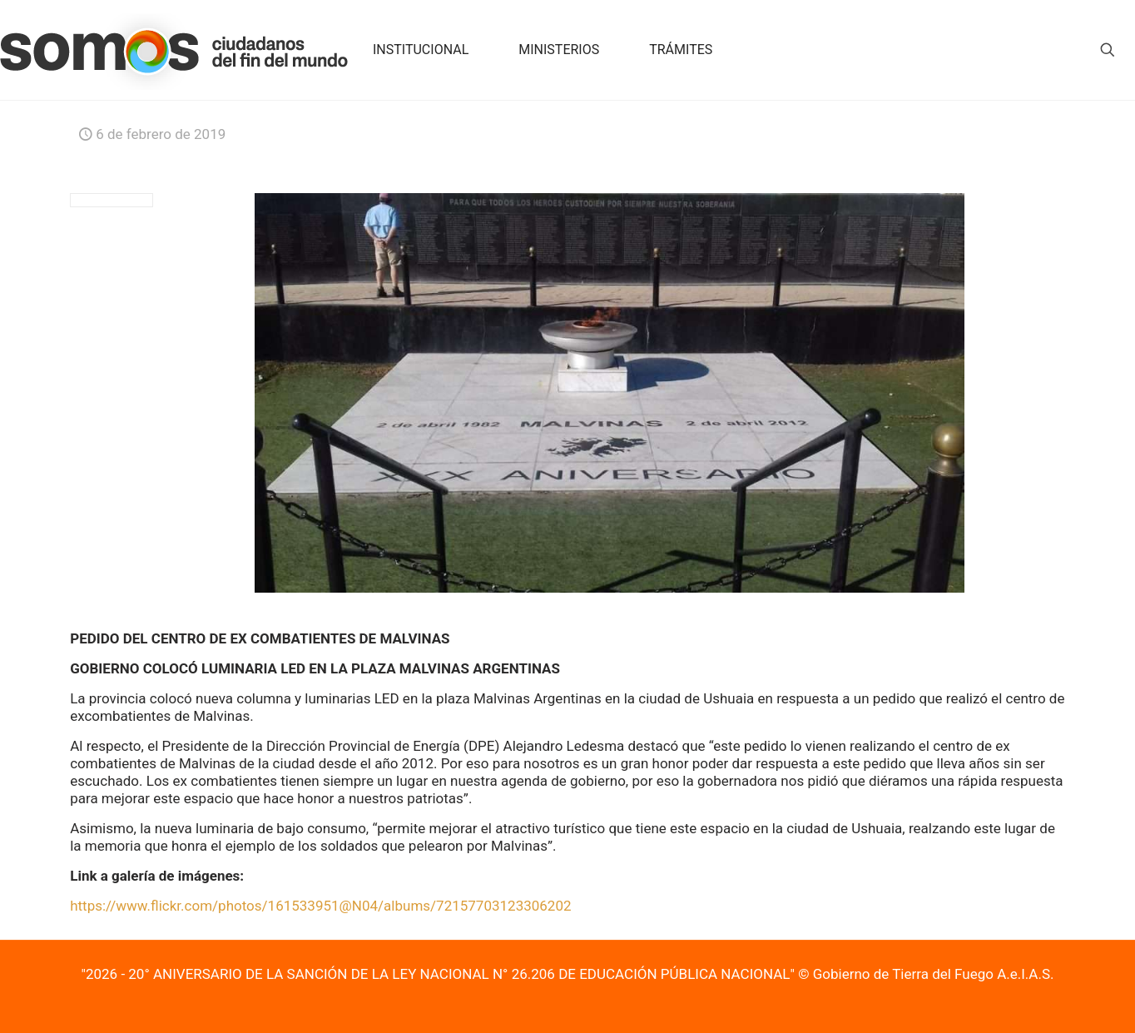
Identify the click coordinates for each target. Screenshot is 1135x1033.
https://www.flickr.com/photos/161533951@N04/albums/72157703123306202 (320, 905)
